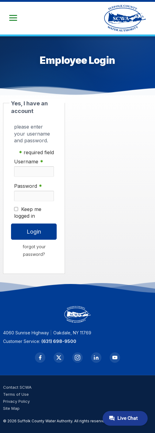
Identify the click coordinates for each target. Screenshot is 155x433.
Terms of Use (16, 394)
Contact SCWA (17, 387)
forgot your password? (34, 250)
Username (28, 161)
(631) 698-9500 (58, 341)
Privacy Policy (16, 401)
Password (28, 186)
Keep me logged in (27, 212)
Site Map (11, 408)
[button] (13, 18)
